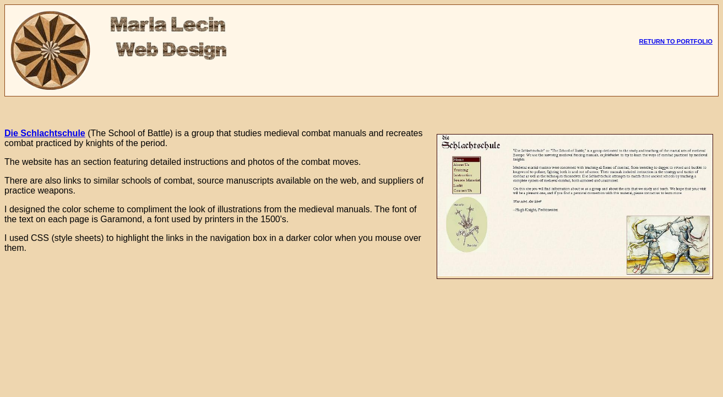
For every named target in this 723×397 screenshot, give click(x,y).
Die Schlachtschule (44, 133)
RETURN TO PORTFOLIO (676, 41)
